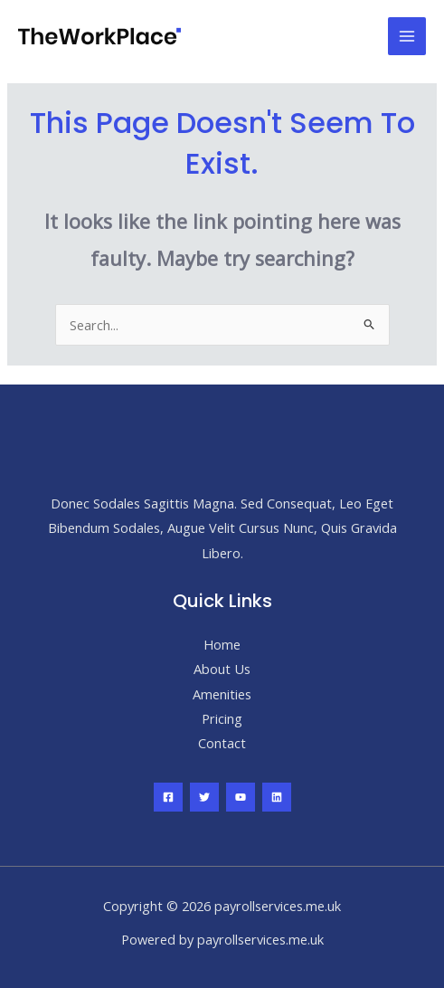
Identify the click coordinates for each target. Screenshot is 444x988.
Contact (222, 743)
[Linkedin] (276, 797)
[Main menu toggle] (407, 36)
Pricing (222, 718)
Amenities (222, 694)
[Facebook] (168, 797)
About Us (222, 669)
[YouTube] (240, 797)
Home (222, 644)
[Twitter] (204, 797)
